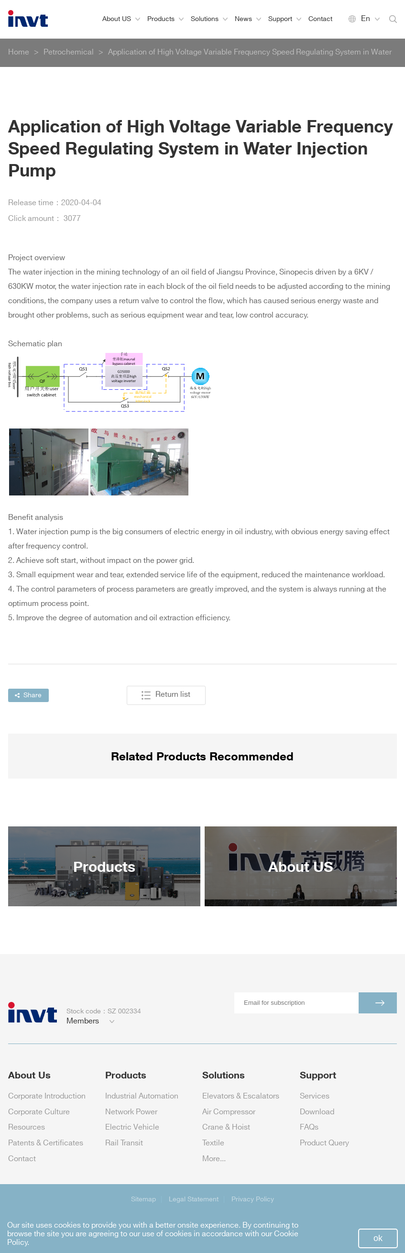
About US (121, 19)
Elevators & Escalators (240, 1096)
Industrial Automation (141, 1096)
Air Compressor (228, 1112)
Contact (320, 19)
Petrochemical (69, 52)
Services (314, 1096)
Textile (213, 1143)
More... (214, 1159)
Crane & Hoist (226, 1127)
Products (165, 19)
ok (378, 1238)
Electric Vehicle (132, 1127)
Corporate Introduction (47, 1096)
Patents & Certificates (45, 1143)
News (248, 19)
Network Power (131, 1112)
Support (284, 19)
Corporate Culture (39, 1112)
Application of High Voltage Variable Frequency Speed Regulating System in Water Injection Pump (250, 58)
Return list (166, 695)
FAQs (309, 1127)
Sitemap (143, 1199)
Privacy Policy (252, 1199)
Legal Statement (194, 1199)
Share (28, 695)
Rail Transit (124, 1143)
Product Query (324, 1143)
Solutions (209, 19)
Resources (26, 1127)
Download (317, 1112)
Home (18, 52)
